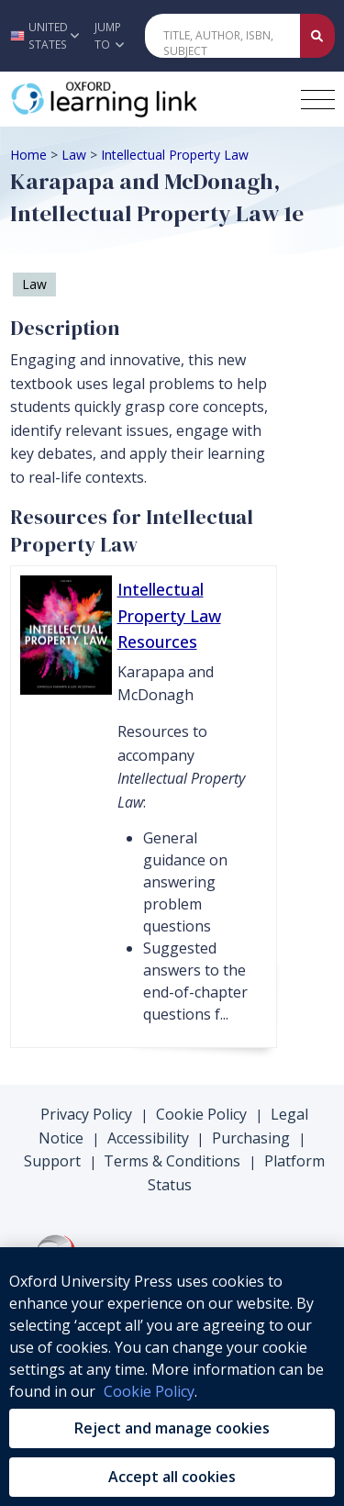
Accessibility (148, 1138)
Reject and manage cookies (172, 1428)
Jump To (109, 35)
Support (52, 1161)
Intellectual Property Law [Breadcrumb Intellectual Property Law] (175, 154)
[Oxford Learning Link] (147, 99)
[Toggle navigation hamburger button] (318, 99)
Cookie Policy (201, 1114)
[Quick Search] (223, 36)
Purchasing (251, 1138)
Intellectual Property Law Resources (169, 615)
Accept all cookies (172, 1477)
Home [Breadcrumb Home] (28, 154)
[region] (172, 1376)
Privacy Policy (86, 1114)
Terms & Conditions (172, 1161)
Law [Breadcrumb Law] (73, 154)
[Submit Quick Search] (317, 36)
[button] (42, 36)
